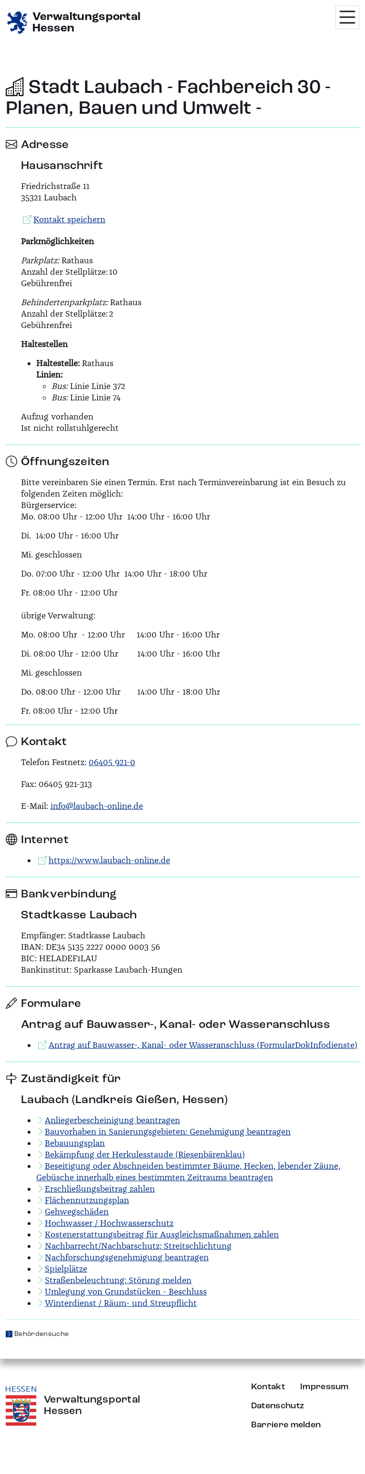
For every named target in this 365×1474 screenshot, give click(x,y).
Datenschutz (277, 1406)
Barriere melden (286, 1425)
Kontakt (268, 1387)
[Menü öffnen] (347, 17)
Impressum (324, 1387)
